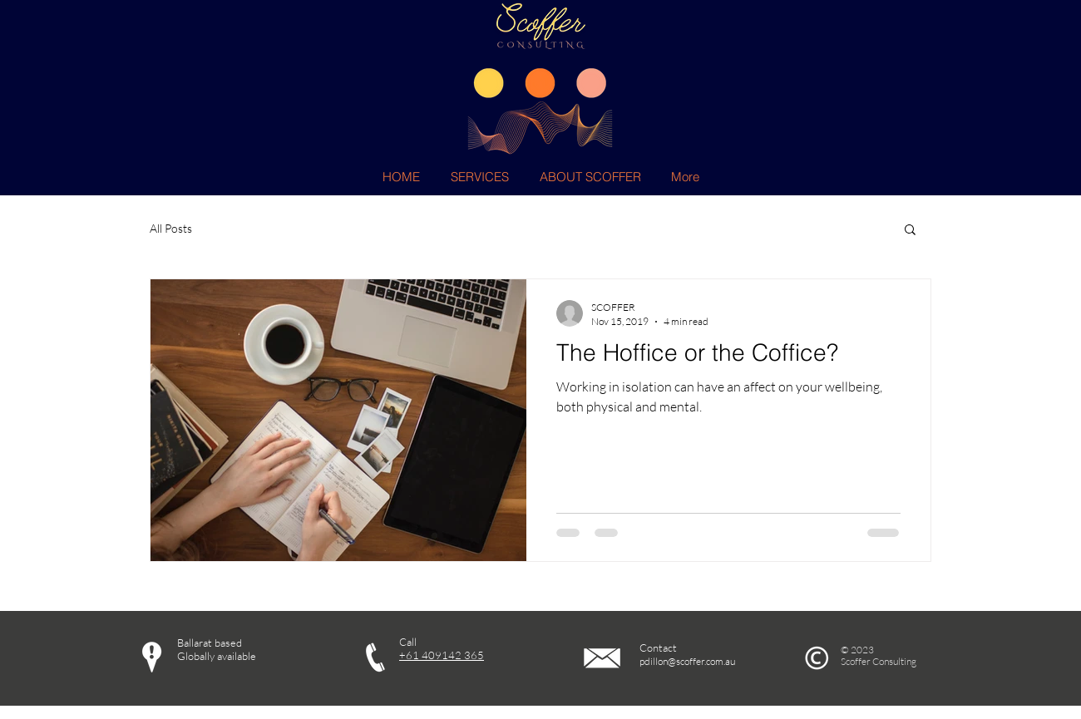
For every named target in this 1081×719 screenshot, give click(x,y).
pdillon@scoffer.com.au (687, 661)
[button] (910, 230)
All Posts (171, 228)
